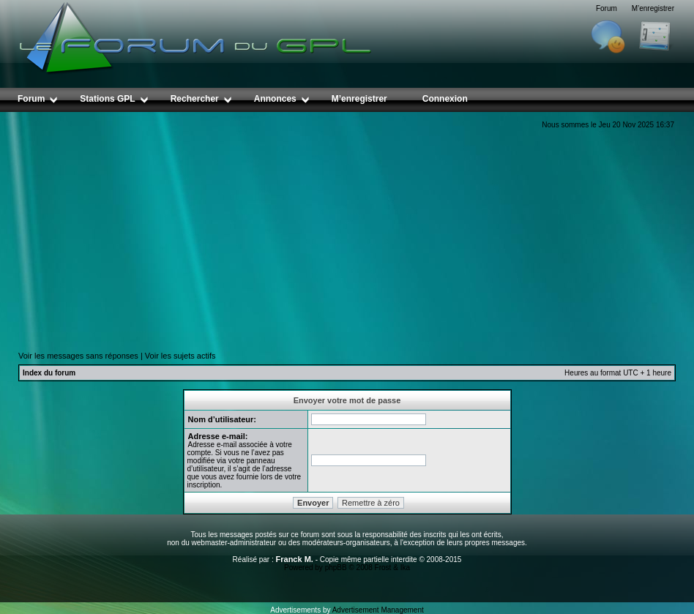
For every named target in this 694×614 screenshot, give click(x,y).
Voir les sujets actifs (180, 355)
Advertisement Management (378, 610)
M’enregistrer (653, 8)
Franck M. (294, 559)
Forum (606, 8)
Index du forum (49, 373)
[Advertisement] (347, 240)
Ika (405, 568)
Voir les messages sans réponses (78, 355)
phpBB (336, 568)
